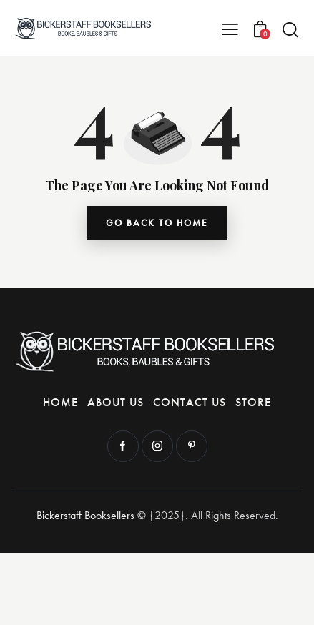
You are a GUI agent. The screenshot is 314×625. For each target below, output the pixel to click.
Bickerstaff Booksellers (85, 515)
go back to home (157, 223)
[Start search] (290, 29)
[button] (230, 28)
